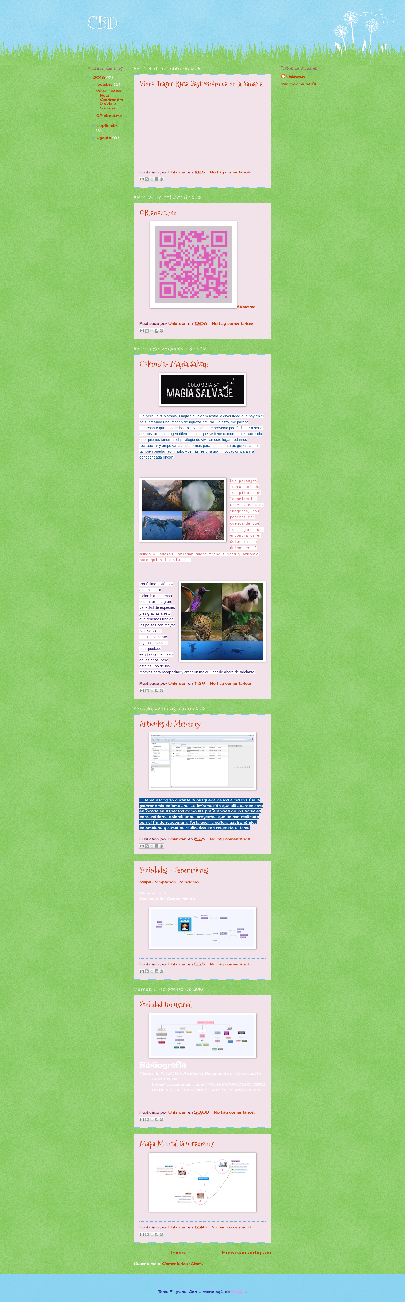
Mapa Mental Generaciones (176, 1143)
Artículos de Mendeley (170, 724)
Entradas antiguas (246, 1252)
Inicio (178, 1252)
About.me (246, 306)
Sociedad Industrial (165, 1004)
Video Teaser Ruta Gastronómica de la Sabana (201, 83)
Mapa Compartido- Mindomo (169, 882)
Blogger (238, 1291)
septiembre (108, 125)
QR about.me (157, 212)
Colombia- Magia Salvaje (174, 364)
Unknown (295, 77)
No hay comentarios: (230, 172)
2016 (99, 77)
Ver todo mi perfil (298, 84)
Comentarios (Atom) (182, 1263)
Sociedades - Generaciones (174, 870)
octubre (105, 84)
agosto (104, 137)
